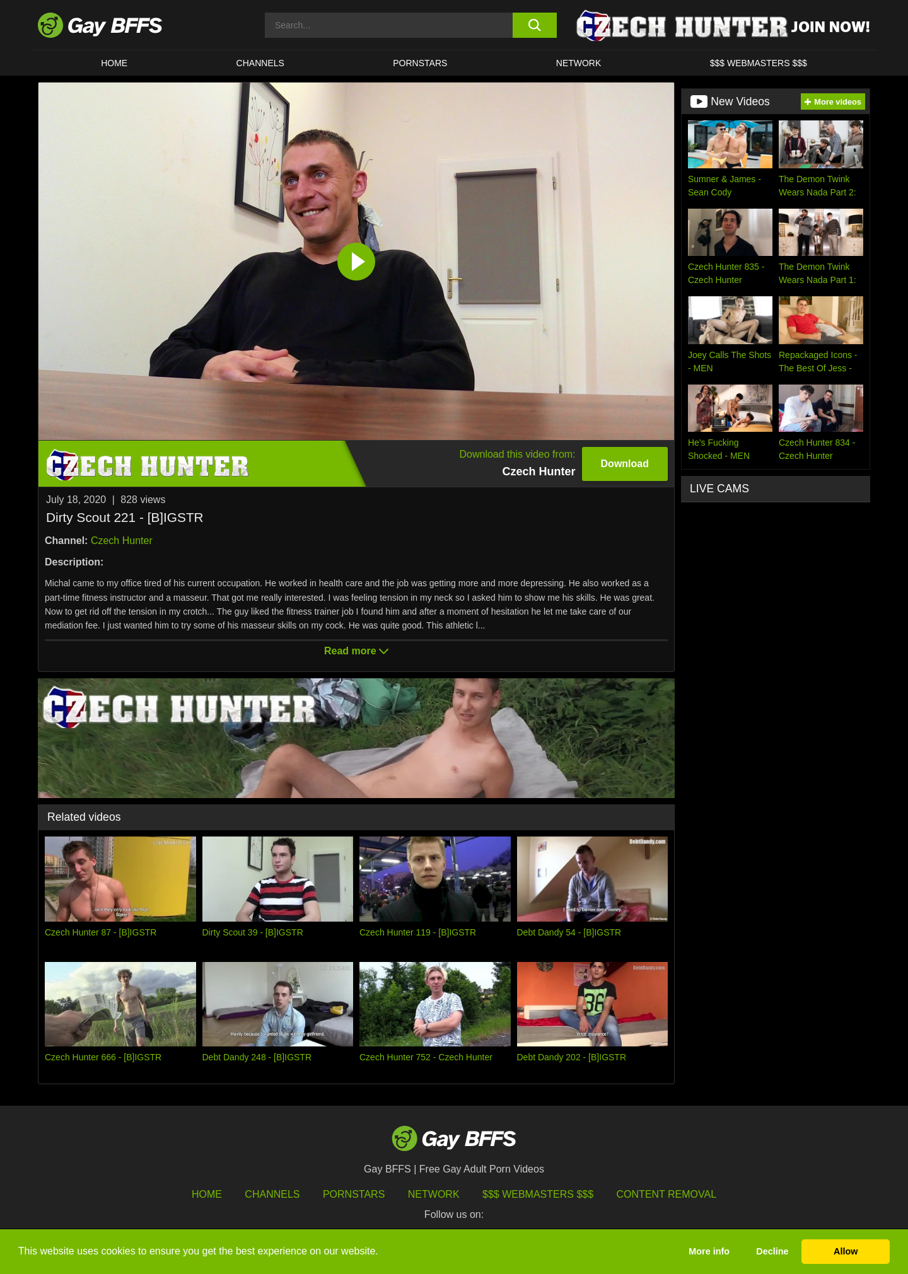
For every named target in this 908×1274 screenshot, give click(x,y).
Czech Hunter (122, 540)
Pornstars (354, 1194)
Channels (272, 1194)
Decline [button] (772, 1251)
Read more (356, 651)
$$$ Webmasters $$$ (758, 63)
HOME (114, 63)
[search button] (534, 25)
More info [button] (709, 1251)
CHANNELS (260, 63)
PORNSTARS (420, 63)
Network (579, 63)
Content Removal (667, 1194)
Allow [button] (846, 1251)
